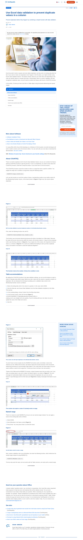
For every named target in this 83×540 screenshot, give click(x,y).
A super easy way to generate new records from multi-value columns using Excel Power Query (30, 508)
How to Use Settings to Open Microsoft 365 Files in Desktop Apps (66, 335)
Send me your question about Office (15, 102)
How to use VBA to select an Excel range (17, 519)
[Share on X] (72, 8)
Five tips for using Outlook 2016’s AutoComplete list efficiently (22, 517)
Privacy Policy (72, 134)
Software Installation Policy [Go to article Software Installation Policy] (13, 137)
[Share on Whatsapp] (76, 8)
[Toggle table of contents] (31, 89)
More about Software (12, 92)
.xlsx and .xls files (17, 150)
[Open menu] (77, 2)
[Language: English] (58, 2)
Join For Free (67, 129)
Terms (67, 134)
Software (8, 7)
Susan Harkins (10, 25)
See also (10, 105)
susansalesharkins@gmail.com (13, 500)
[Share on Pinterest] (74, 8)
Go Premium (71, 2)
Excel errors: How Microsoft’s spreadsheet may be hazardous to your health (26, 515)
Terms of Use (22, 34)
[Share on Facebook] (71, 8)
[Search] (65, 2)
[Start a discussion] (69, 8)
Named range (10, 100)
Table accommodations (12, 97)
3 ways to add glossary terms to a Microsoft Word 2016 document (23, 512)
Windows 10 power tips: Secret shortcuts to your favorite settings (26, 154)
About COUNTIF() (11, 95)
